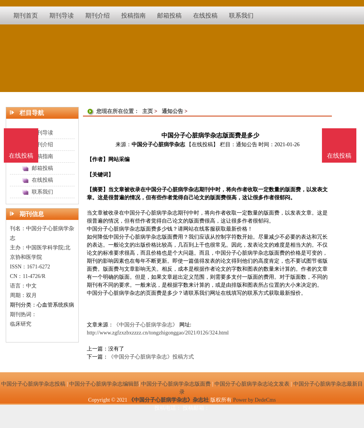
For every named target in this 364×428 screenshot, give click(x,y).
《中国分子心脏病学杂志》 (146, 325)
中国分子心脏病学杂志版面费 (176, 384)
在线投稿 (339, 155)
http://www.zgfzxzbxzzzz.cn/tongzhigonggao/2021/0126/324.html (158, 333)
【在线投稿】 (202, 144)
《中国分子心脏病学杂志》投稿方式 (151, 357)
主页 (147, 111)
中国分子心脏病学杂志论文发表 (251, 384)
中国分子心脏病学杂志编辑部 (104, 384)
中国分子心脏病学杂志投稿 (33, 384)
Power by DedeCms (254, 400)
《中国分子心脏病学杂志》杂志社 (168, 400)
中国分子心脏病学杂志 (158, 144)
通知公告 (172, 111)
